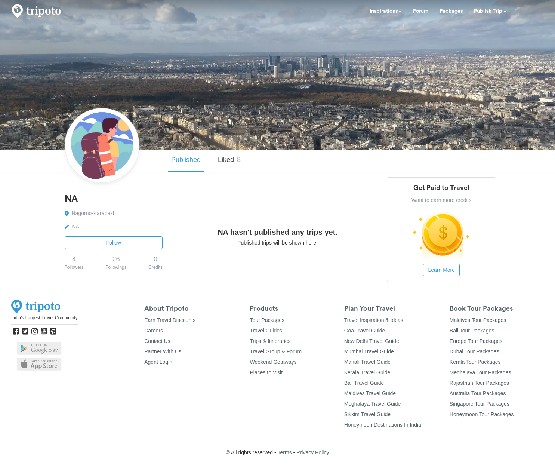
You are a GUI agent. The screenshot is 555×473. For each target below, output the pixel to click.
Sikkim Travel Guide (367, 414)
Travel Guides (266, 331)
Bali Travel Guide (364, 383)
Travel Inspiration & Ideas (373, 320)
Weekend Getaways (273, 362)
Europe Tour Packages (476, 341)
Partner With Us (162, 351)
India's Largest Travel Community (44, 317)
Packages (451, 11)
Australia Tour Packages (478, 393)
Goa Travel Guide (364, 331)
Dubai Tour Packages (474, 351)
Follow (113, 243)
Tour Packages (267, 320)
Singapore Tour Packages (479, 404)
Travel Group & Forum (276, 351)
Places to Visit (266, 372)
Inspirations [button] (386, 11)
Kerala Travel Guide (367, 372)
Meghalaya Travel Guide (372, 404)
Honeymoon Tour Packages (482, 414)
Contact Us (157, 341)
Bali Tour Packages (472, 331)
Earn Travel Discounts (169, 320)
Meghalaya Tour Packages (480, 372)
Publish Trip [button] (490, 11)
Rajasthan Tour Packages (479, 383)
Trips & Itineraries (270, 341)
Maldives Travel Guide (370, 393)
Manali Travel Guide (367, 362)
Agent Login (158, 362)
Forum (420, 11)
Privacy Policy (312, 452)
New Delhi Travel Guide (371, 341)
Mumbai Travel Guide (369, 351)
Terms (284, 452)
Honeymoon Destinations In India (382, 425)
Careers (153, 331)
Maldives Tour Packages (478, 320)
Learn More (441, 270)
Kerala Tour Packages (475, 362)
